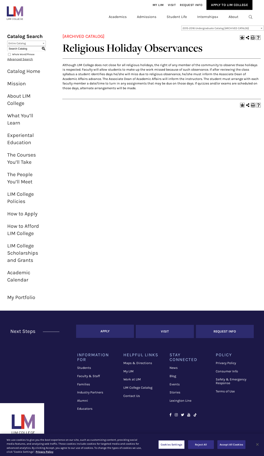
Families (83, 386)
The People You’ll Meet (20, 180)
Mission (16, 86)
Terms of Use (225, 393)
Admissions (146, 17)
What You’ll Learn (20, 121)
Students (84, 369)
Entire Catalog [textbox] (17, 45)
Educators (84, 410)
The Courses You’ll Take (21, 160)
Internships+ (207, 17)
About (233, 17)
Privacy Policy (226, 365)
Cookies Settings (171, 444)
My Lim (158, 5)
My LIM (128, 373)
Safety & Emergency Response (231, 383)
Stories (175, 394)
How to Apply (22, 216)
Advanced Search (20, 61)
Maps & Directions (137, 365)
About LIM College (19, 101)
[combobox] (222, 30)
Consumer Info (227, 373)
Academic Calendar (18, 278)
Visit (172, 5)
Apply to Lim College (229, 5)
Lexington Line (180, 402)
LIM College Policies (20, 199)
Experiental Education (20, 140)
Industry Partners (90, 394)
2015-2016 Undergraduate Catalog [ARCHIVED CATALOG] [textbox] (216, 30)
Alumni (82, 402)
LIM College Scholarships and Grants (22, 255)
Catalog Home (23, 73)
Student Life (177, 17)
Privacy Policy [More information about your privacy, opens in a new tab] (44, 451)
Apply (105, 333)
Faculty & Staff (88, 378)
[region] (132, 445)
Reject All (201, 444)
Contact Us (131, 397)
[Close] (257, 444)
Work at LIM (132, 381)
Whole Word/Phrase (23, 56)
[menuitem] (158, 5)
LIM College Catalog (137, 389)
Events (175, 386)
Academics (118, 17)
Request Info (191, 5)
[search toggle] (250, 16)
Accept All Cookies (231, 444)
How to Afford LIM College (23, 231)
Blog (173, 378)
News (174, 369)
